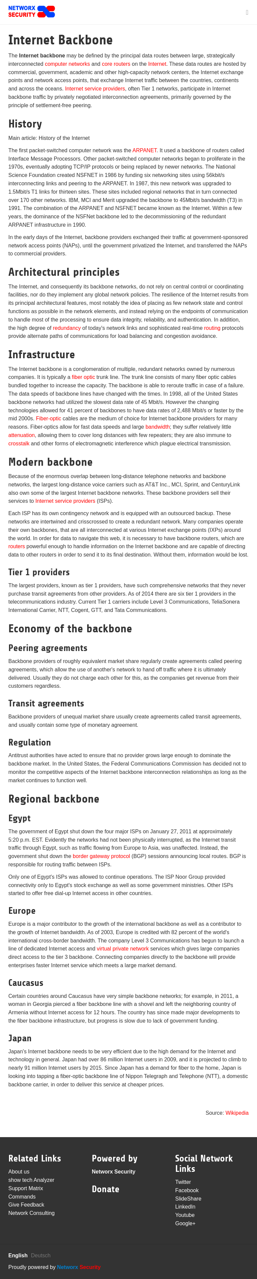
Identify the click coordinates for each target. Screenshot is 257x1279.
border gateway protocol (101, 856)
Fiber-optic (48, 418)
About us (18, 1172)
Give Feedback (26, 1205)
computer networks (67, 64)
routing (212, 328)
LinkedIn (185, 1207)
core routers (116, 64)
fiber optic (83, 377)
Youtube (185, 1215)
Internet (157, 64)
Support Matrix (25, 1188)
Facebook (187, 1190)
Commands (22, 1197)
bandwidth (158, 427)
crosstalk (18, 443)
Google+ (185, 1223)
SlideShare (188, 1199)
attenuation (21, 435)
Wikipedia (237, 1113)
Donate (105, 1189)
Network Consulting (31, 1213)
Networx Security (114, 1172)
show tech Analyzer (31, 1180)
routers (16, 546)
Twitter (183, 1182)
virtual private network (123, 948)
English (18, 1255)
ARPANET (145, 150)
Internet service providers (95, 88)
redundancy (67, 328)
